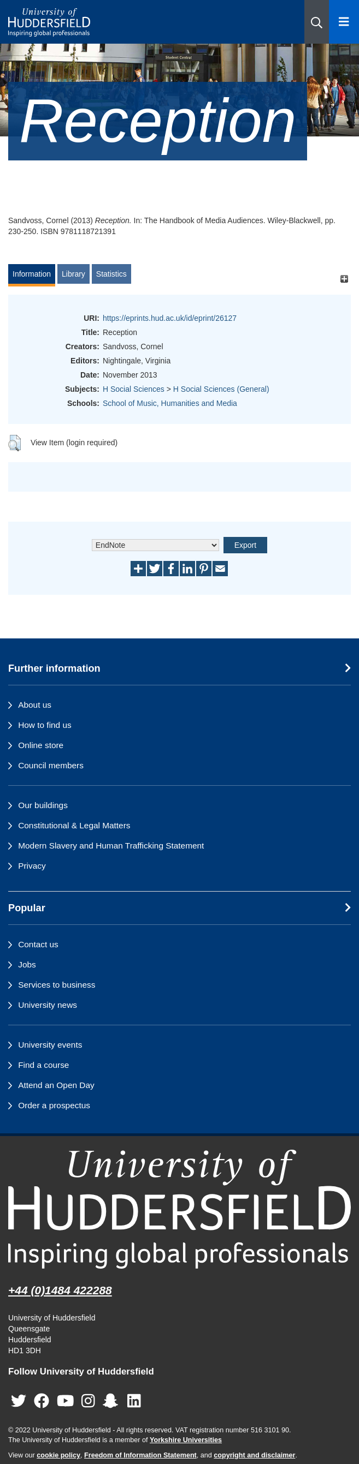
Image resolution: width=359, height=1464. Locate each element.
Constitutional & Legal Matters (74, 825)
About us (34, 704)
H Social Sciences (133, 389)
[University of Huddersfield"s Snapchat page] (112, 1401)
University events (50, 1044)
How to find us (45, 725)
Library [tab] (73, 274)
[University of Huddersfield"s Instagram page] (88, 1401)
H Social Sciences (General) (221, 389)
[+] (344, 279)
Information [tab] (32, 274)
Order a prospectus (54, 1105)
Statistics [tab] (111, 274)
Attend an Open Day (56, 1085)
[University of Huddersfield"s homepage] (179, 1209)
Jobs (27, 964)
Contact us (38, 944)
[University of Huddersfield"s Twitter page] (18, 1401)
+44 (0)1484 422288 (60, 1290)
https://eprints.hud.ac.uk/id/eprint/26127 (170, 318)
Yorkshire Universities (186, 1440)
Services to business (56, 984)
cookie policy (58, 1455)
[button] (316, 22)
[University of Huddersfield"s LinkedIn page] (134, 1401)
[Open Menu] (344, 22)
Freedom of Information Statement (140, 1455)
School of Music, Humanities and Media (170, 403)
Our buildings (43, 805)
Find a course (43, 1064)
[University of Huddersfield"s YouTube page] (65, 1401)
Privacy (31, 865)
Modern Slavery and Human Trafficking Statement (111, 845)
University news (47, 1004)
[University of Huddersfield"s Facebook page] (41, 1401)
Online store (40, 745)
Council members (51, 765)
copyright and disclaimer (254, 1455)
